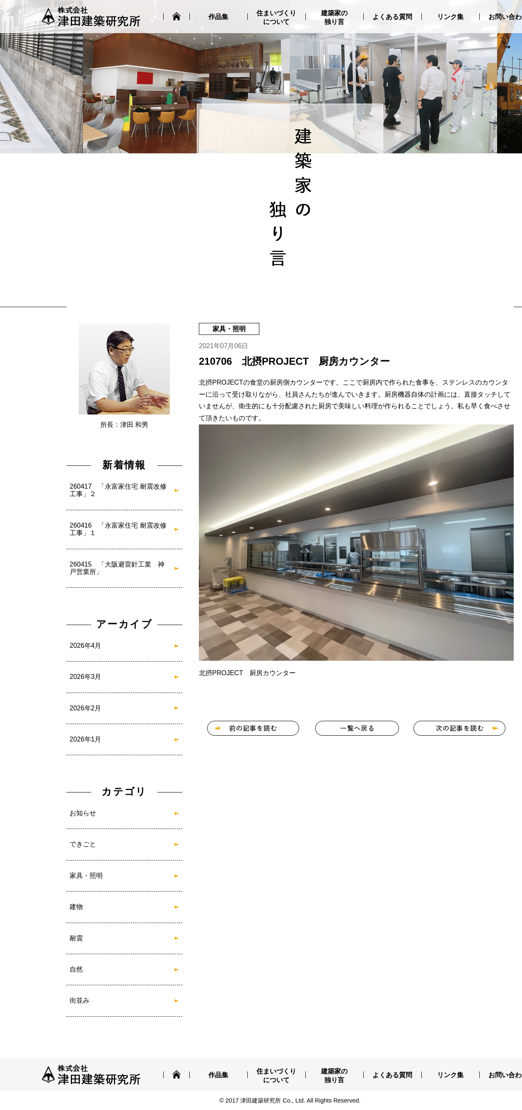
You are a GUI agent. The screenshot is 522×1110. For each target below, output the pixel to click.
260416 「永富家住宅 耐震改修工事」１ (118, 529)
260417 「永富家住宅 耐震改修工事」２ (118, 490)
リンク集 (450, 16)
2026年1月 (86, 739)
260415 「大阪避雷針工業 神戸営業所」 (117, 568)
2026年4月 (86, 645)
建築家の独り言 (334, 17)
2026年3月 (86, 676)
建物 (76, 906)
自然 (76, 969)
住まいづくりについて (276, 17)
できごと (83, 844)
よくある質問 (392, 16)
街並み (79, 1000)
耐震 (76, 938)
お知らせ (83, 813)
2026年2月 (86, 708)
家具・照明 (86, 875)
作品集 (218, 16)
